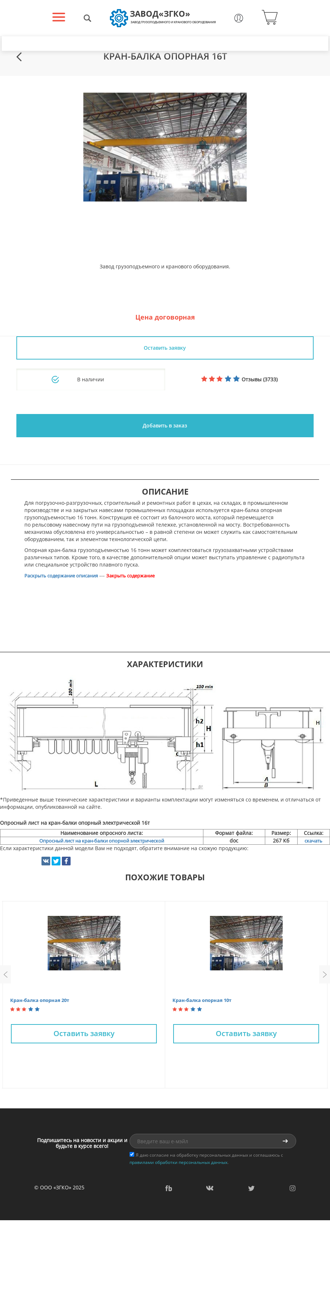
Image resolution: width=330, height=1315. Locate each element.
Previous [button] (5, 974)
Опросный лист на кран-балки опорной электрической (101, 840)
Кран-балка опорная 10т (201, 1000)
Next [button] (324, 974)
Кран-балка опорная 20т (39, 1000)
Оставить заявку (165, 347)
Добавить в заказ (165, 425)
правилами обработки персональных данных (178, 1162)
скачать (313, 840)
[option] (165, 147)
